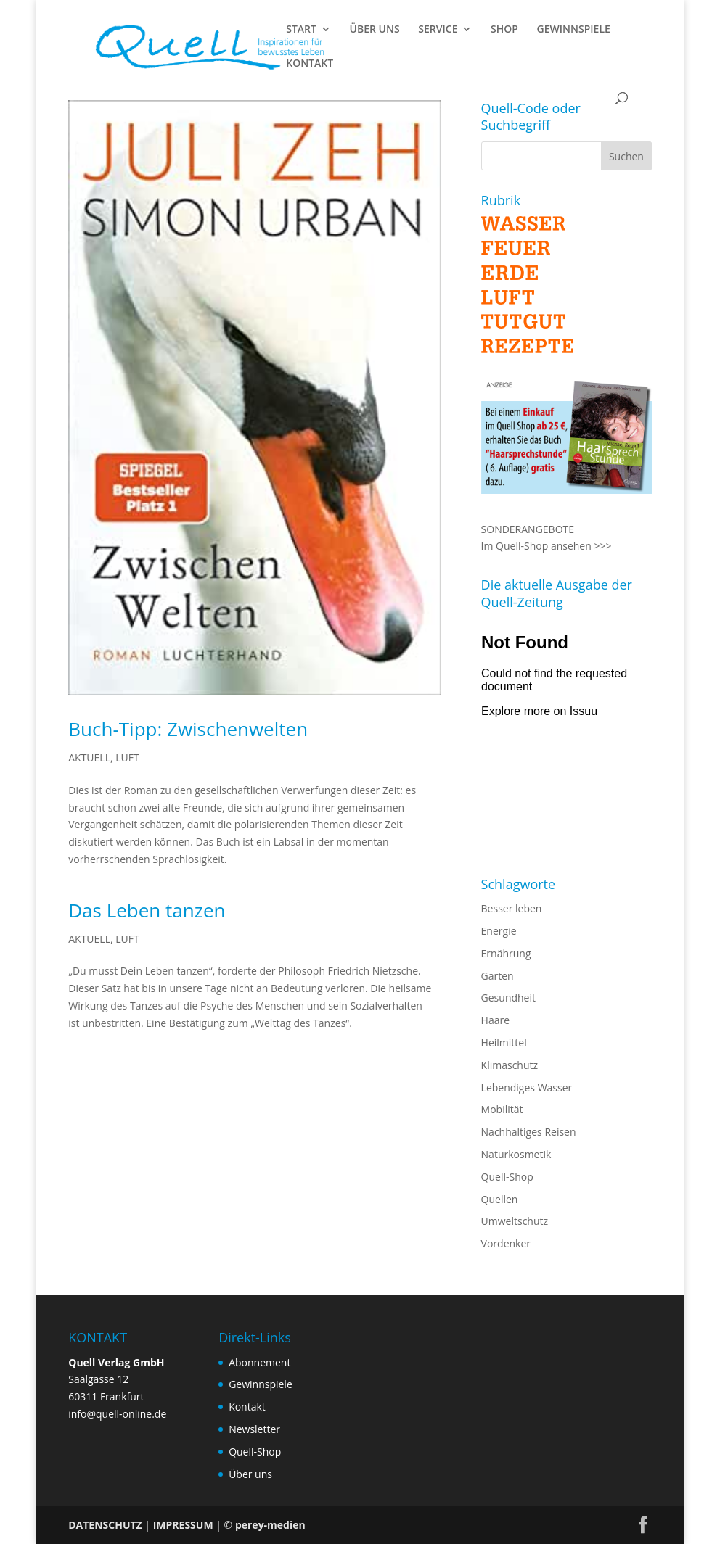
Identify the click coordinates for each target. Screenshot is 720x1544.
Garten (497, 976)
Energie (499, 931)
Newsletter (254, 1429)
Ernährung (506, 953)
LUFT (127, 757)
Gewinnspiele (260, 1384)
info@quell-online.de (117, 1414)
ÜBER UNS (375, 30)
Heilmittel (504, 1042)
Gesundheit (508, 997)
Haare (495, 1020)
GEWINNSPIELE (573, 30)
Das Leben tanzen (146, 910)
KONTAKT (309, 64)
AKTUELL (89, 757)
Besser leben (511, 908)
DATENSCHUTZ (105, 1525)
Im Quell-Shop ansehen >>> (546, 546)
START (301, 30)
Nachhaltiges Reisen (528, 1132)
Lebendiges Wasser (527, 1087)
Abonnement (259, 1362)
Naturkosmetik (516, 1154)
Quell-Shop (507, 1177)
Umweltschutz (515, 1221)
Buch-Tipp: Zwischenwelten (188, 729)
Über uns (250, 1474)
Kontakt (247, 1406)
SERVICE (437, 30)
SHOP (504, 30)
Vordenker (506, 1243)
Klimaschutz (509, 1065)
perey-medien (270, 1525)
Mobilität (502, 1109)
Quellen (499, 1199)
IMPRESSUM (183, 1525)
